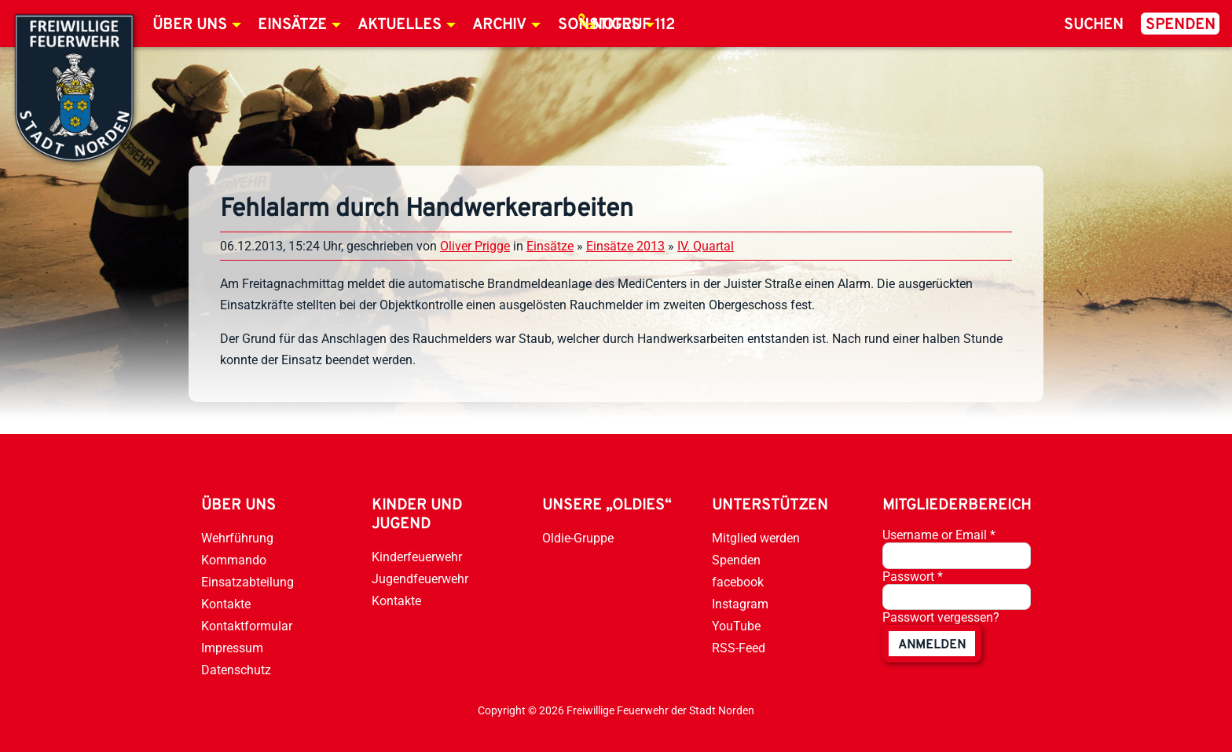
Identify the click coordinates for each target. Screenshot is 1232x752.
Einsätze (292, 25)
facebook (738, 582)
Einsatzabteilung (247, 582)
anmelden (932, 645)
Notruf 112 (633, 25)
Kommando (233, 560)
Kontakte (226, 604)
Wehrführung (237, 538)
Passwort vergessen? (940, 617)
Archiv (499, 25)
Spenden (1181, 25)
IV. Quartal (705, 246)
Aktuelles (400, 25)
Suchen (1094, 25)
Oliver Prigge (475, 246)
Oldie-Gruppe (578, 538)
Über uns (189, 25)
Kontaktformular (246, 626)
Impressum (232, 648)
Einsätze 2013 (625, 246)
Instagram (740, 604)
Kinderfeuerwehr (417, 556)
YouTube (736, 626)
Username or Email (939, 534)
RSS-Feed (738, 648)
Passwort (912, 576)
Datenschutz (236, 670)
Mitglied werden (756, 538)
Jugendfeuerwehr (420, 578)
